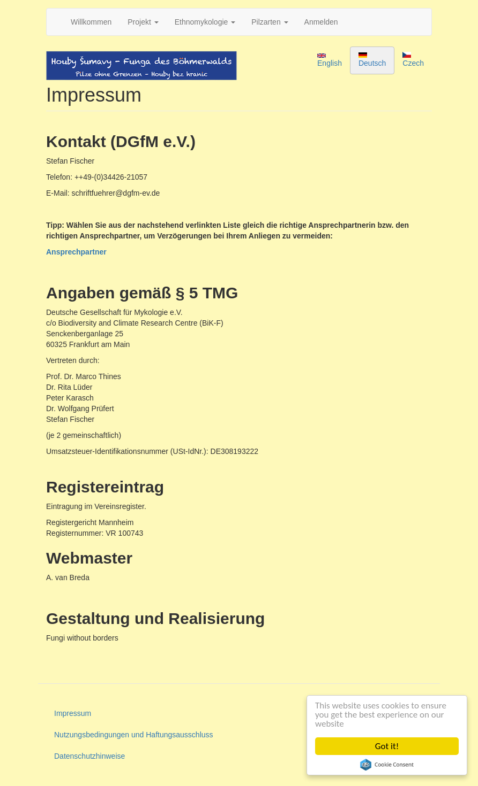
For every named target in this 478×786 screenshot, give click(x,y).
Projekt (143, 22)
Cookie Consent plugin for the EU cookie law (387, 764)
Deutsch (372, 59)
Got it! (387, 746)
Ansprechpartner (76, 252)
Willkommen (91, 22)
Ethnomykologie (205, 22)
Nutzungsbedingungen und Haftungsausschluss (133, 734)
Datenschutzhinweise (89, 756)
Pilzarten (269, 22)
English (329, 60)
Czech (413, 59)
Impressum (72, 713)
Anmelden (321, 22)
